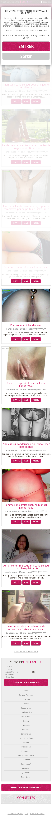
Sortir (26, 56)
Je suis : (10, 667)
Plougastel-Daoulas (26, 755)
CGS (26, 813)
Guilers (26, 721)
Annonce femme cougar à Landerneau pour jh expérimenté (26, 567)
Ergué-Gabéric (26, 712)
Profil (36, 281)
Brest (26, 690)
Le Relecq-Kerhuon (26, 738)
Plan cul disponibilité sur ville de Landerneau (26, 384)
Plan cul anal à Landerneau (26, 325)
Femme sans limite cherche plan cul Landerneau (26, 506)
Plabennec (26, 747)
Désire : (10, 669)
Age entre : (10, 672)
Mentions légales (15, 813)
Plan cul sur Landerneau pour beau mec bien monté (26, 445)
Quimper (26, 768)
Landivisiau (26, 734)
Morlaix (26, 742)
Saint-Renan (26, 777)
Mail (26, 281)
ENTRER (26, 46)
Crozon (26, 703)
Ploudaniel (26, 751)
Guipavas (26, 725)
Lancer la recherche (26, 682)
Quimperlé (26, 772)
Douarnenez (26, 708)
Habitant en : (10, 674)
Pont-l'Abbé (26, 764)
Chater (16, 281)
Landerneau (26, 729)
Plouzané (26, 759)
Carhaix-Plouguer (26, 695)
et (17, 672)
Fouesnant (26, 716)
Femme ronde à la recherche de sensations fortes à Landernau (26, 628)
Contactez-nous (37, 813)
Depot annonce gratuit (26, 787)
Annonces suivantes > (26, 651)
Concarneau (26, 699)
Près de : (10, 677)
